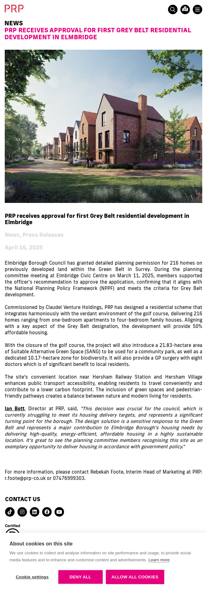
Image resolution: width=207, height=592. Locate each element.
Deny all (80, 577)
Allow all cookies (135, 577)
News (13, 22)
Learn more (159, 559)
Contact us (22, 499)
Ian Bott (14, 409)
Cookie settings (32, 577)
